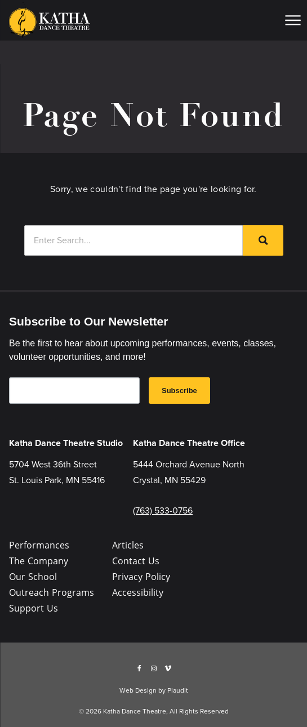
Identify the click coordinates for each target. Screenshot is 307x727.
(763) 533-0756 (163, 510)
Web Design (138, 690)
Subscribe (179, 390)
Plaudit (177, 690)
